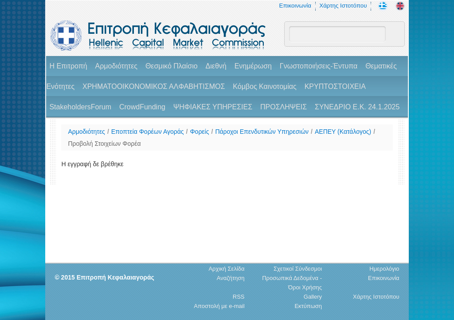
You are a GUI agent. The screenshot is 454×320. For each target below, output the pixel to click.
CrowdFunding (142, 107)
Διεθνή (216, 66)
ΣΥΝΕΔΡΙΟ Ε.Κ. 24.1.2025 (357, 107)
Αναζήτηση (231, 278)
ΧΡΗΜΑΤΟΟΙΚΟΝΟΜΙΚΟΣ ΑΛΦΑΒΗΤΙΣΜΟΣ (153, 86)
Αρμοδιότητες (116, 66)
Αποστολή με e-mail (219, 306)
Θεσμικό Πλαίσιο (171, 66)
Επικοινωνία (295, 5)
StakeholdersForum (80, 107)
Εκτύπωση (308, 306)
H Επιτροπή (68, 66)
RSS (239, 296)
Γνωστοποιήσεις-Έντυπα (318, 66)
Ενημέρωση (253, 66)
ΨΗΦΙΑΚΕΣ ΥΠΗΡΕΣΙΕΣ (212, 107)
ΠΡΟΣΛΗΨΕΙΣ (283, 107)
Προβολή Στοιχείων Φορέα (104, 143)
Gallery (313, 296)
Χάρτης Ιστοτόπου (343, 5)
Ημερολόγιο (384, 268)
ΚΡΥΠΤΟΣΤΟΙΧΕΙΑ (335, 86)
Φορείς (199, 131)
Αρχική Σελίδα (226, 268)
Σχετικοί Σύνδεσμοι (298, 268)
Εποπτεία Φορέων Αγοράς (147, 131)
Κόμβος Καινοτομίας (265, 86)
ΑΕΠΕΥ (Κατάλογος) (343, 131)
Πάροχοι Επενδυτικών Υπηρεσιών (262, 131)
